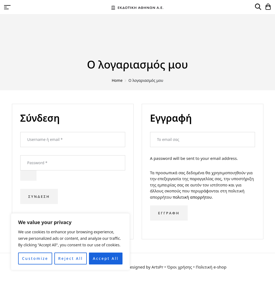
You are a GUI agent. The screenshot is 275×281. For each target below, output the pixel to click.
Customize (35, 258)
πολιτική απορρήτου (192, 197)
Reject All (70, 258)
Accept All (105, 258)
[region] (70, 241)
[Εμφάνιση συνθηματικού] (28, 175)
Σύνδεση (39, 196)
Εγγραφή (169, 213)
